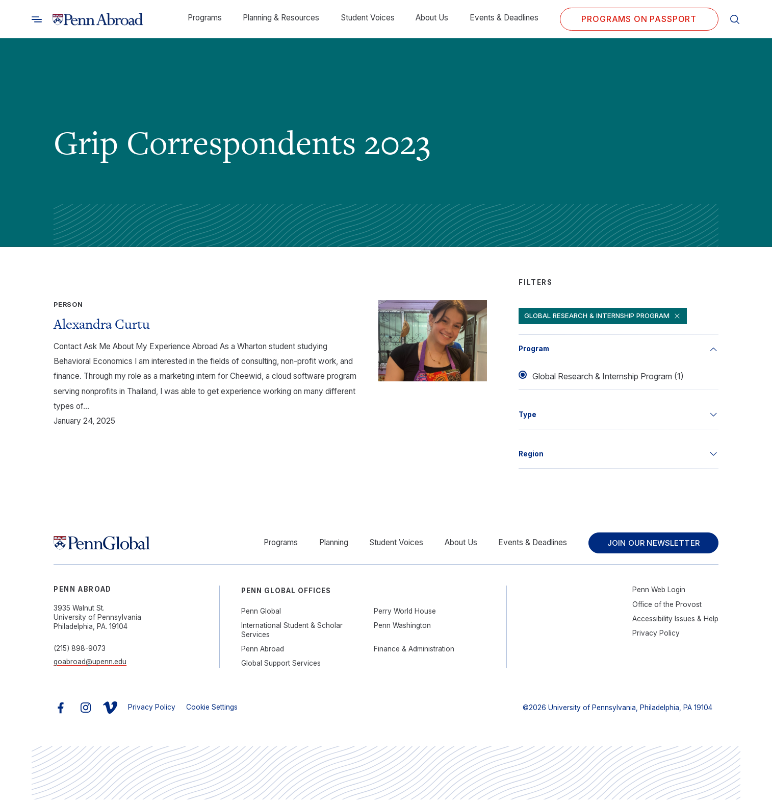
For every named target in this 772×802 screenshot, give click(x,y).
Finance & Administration (414, 651)
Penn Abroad (262, 651)
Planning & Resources (281, 17)
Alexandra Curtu (102, 323)
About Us (432, 17)
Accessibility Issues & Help (675, 621)
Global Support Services (281, 665)
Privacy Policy (656, 635)
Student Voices (368, 17)
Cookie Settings (212, 709)
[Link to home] (98, 19)
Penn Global (261, 613)
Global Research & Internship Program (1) (608, 377)
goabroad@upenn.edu (90, 664)
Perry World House (405, 613)
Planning (326, 544)
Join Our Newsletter (650, 544)
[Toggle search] (37, 19)
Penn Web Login (658, 592)
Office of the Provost (667, 606)
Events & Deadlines (504, 17)
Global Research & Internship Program (606, 316)
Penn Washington (402, 627)
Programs (205, 17)
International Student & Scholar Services (292, 632)
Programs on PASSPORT (639, 19)
